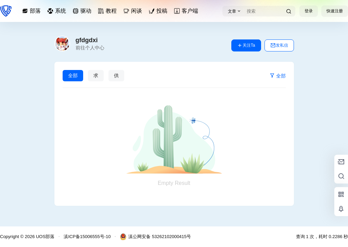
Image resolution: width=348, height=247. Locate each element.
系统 (58, 11)
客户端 (187, 11)
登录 (309, 11)
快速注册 (334, 11)
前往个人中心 (90, 47)
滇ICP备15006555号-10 (87, 236)
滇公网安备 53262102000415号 (155, 236)
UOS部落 (44, 236)
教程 (108, 11)
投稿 (159, 11)
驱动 (83, 11)
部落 (32, 11)
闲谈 (134, 11)
